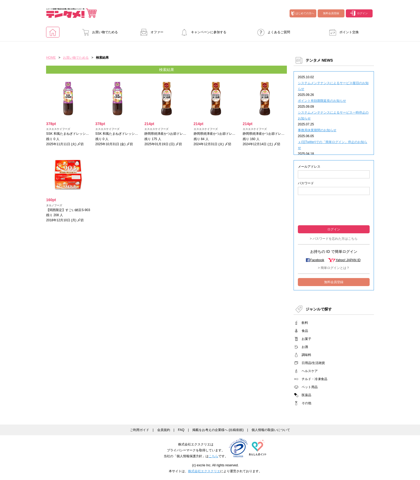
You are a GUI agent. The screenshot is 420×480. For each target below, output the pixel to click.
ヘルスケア (310, 371)
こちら (213, 456)
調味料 (306, 355)
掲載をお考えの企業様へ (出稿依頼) (217, 430)
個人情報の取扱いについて (271, 430)
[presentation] (334, 209)
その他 (306, 403)
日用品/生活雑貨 (313, 363)
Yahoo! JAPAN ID (348, 260)
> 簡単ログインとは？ (334, 268)
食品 (305, 331)
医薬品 (306, 395)
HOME (51, 57)
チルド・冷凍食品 (314, 379)
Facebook (317, 260)
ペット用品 (310, 387)
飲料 (305, 323)
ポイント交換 (342, 32)
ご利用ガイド (139, 430)
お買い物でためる (98, 32)
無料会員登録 (331, 13)
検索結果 (166, 70)
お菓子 (306, 339)
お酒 (305, 347)
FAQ (181, 430)
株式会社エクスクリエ (204, 471)
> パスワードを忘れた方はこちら (334, 239)
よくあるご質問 (272, 32)
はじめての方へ (302, 13)
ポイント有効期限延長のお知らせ (322, 101)
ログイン (359, 13)
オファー (150, 32)
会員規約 (163, 430)
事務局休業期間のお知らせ (317, 130)
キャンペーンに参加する (202, 32)
